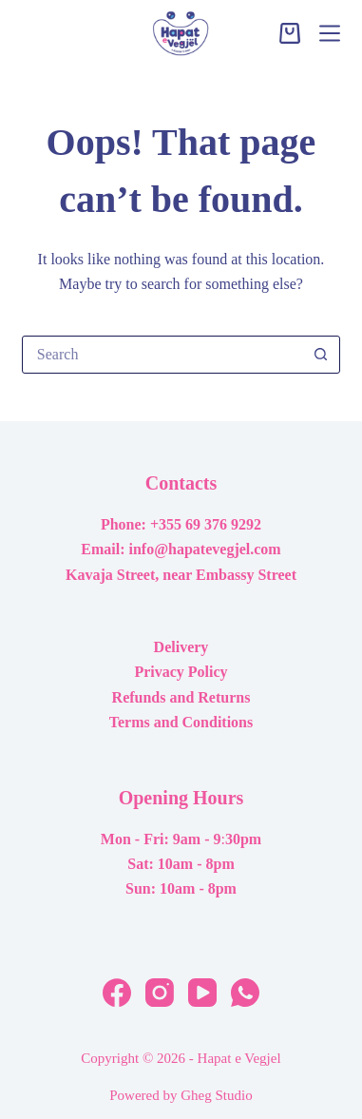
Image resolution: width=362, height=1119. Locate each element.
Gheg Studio (216, 1095)
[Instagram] (159, 992)
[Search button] (320, 355)
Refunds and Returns (181, 697)
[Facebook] (117, 992)
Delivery (181, 647)
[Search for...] (162, 355)
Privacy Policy (180, 672)
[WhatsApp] (245, 992)
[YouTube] (202, 992)
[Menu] (329, 33)
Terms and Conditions (181, 722)
